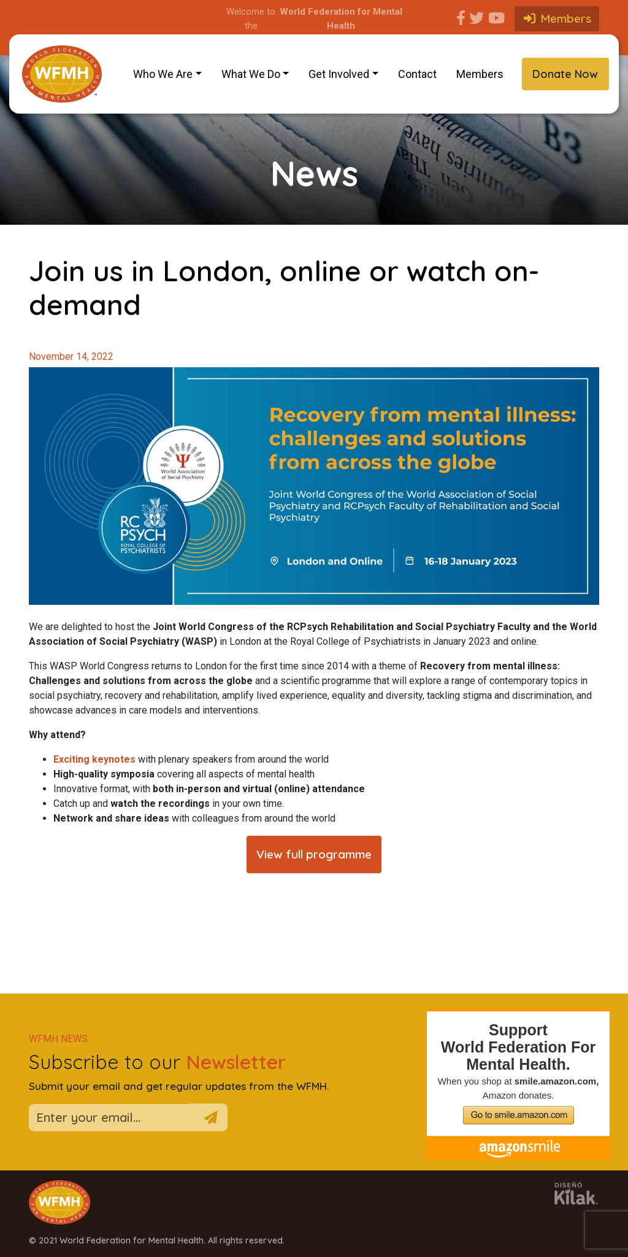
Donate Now (565, 74)
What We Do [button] (250, 74)
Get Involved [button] (338, 74)
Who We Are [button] (163, 74)
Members (480, 74)
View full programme (314, 854)
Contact (417, 74)
